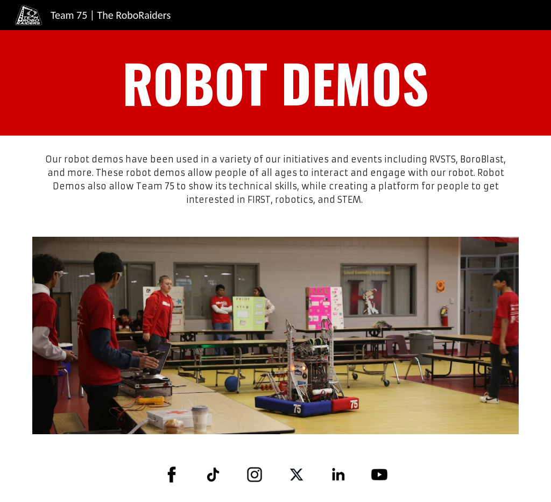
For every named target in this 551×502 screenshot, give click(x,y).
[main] (275, 83)
